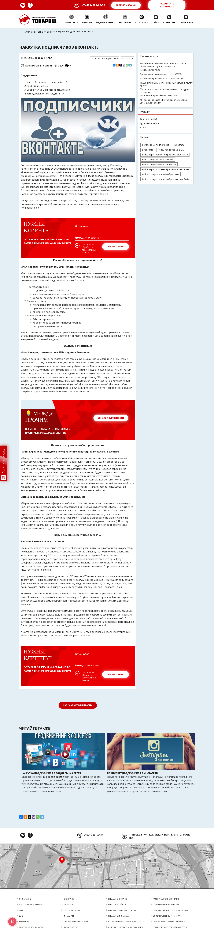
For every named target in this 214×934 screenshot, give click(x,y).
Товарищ (37, 19)
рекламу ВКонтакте (49, 555)
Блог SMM (145, 127)
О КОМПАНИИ (25, 899)
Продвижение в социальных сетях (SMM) (161, 74)
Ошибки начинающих (37, 85)
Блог (49, 31)
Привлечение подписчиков (105, 58)
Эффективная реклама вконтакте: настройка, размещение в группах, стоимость (163, 65)
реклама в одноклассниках (122, 910)
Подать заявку (116, 246)
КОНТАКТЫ (24, 921)
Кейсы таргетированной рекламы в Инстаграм (165, 169)
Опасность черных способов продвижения (48, 89)
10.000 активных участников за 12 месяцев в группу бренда (166, 84)
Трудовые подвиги (149, 123)
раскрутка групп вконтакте (166, 899)
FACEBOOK (68, 904)
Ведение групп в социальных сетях (170, 927)
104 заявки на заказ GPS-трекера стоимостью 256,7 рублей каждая (163, 101)
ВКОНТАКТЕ (69, 899)
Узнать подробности (111, 417)
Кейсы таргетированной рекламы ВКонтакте (165, 154)
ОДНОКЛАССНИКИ (72, 910)
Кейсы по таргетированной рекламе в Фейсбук (166, 179)
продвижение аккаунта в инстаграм (126, 921)
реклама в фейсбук (117, 904)
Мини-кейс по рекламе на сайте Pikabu (159, 95)
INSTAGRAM (69, 916)
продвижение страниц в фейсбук (169, 921)
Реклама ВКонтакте (150, 69)
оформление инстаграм (76, 921)
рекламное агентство (76, 369)
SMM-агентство (34, 31)
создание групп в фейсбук (166, 904)
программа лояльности (31, 927)
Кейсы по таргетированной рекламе (160, 174)
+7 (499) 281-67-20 (93, 5)
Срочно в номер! (148, 119)
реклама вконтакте (117, 899)
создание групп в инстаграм (167, 916)
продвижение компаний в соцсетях (38, 175)
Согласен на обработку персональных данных (89, 248)
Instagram (179, 144)
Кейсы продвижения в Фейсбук (157, 159)
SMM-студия (27, 610)
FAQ (21, 910)
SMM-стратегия (71, 927)
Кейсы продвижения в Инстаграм (159, 164)
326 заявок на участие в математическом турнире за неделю (165, 90)
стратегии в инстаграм (30, 904)
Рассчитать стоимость (167, 5)
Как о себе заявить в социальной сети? (47, 82)
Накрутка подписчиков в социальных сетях (51, 773)
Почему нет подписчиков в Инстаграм (132, 773)
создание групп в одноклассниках (170, 910)
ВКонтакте (127, 58)
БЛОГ (21, 916)
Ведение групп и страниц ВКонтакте (125, 927)
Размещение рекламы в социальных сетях (161, 78)
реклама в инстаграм (118, 916)
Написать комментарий (77, 705)
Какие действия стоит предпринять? (45, 93)
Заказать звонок (126, 5)
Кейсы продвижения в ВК (171, 149)
